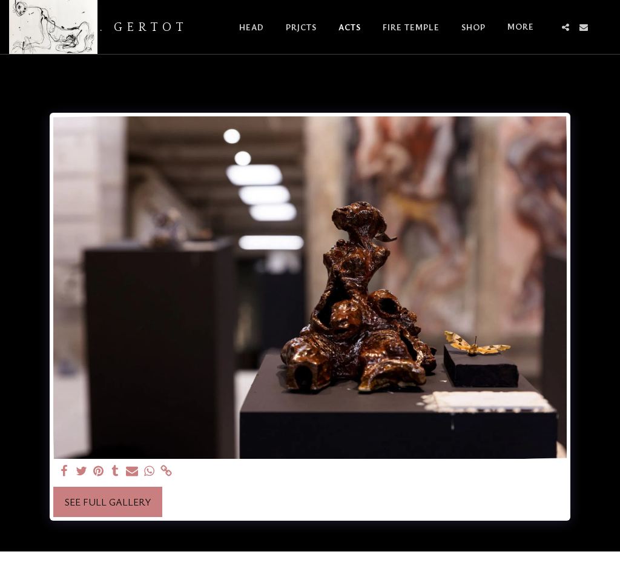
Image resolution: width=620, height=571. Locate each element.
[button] (565, 27)
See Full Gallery (108, 502)
